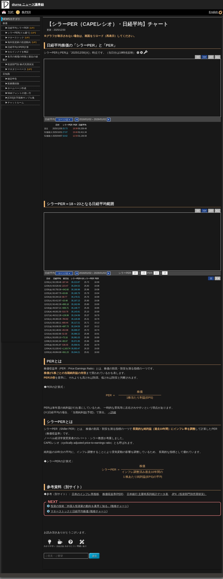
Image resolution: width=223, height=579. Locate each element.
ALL (218, 56)
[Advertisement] (131, 170)
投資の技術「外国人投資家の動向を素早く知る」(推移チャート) (89, 506)
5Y (198, 56)
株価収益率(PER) (112, 494)
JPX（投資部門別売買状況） (189, 494)
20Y (211, 56)
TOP (7, 12)
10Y (204, 56)
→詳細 (112, 412)
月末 (217, 278)
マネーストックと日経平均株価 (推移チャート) (79, 511)
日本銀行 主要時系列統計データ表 (147, 494)
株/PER (22, 12)
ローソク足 (64, 120)
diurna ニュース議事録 (28, 4)
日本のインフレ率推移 (85, 494)
